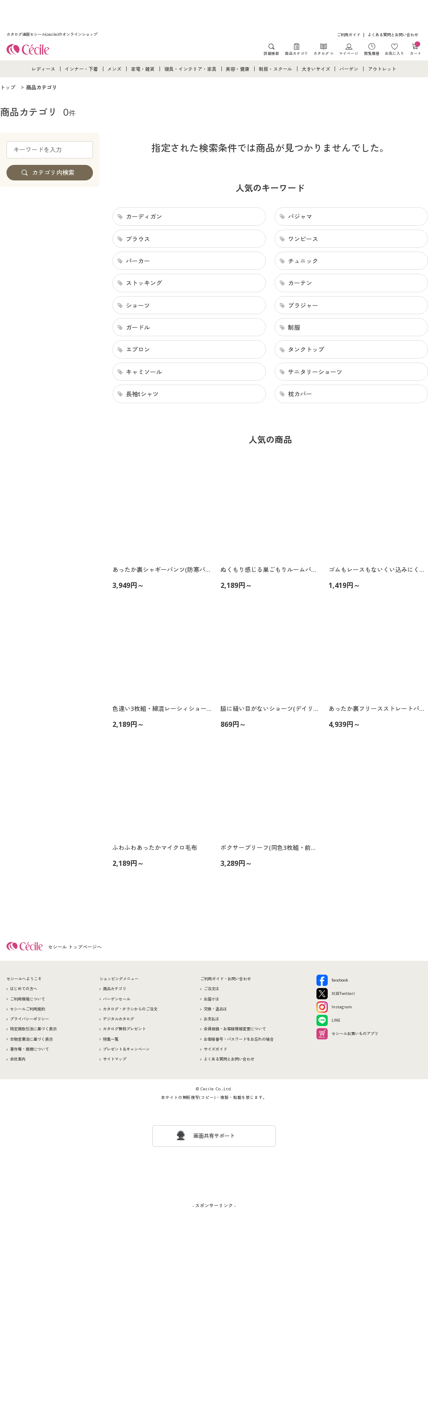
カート (416, 49)
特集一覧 (110, 1039)
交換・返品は (215, 1009)
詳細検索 (271, 53)
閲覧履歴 (372, 53)
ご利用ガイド (348, 35)
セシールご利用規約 (27, 1009)
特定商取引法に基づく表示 (33, 1029)
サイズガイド (215, 1049)
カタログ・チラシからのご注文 (130, 1009)
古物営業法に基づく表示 (31, 1039)
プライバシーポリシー (29, 1019)
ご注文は (211, 988)
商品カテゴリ (296, 53)
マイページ (348, 53)
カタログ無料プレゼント (124, 1029)
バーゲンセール (116, 999)
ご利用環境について (27, 999)
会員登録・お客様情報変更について (235, 1029)
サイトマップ (114, 1059)
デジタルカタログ (118, 1019)
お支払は (211, 1019)
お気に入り (394, 53)
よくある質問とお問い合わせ (392, 35)
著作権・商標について (29, 1049)
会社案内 (18, 1059)
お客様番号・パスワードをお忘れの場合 (239, 1039)
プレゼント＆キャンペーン (126, 1049)
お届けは (211, 999)
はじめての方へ (23, 988)
